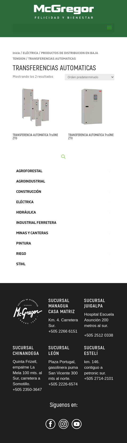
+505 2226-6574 (62, 384)
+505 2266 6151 (63, 331)
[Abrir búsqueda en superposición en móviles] (63, 157)
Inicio (16, 53)
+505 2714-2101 (98, 378)
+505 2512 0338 (98, 335)
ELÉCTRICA (30, 53)
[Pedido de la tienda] (89, 77)
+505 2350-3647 (27, 389)
